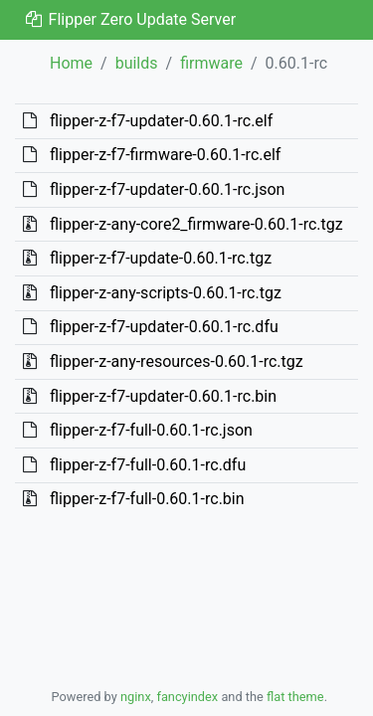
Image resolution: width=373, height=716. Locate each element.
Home (71, 63)
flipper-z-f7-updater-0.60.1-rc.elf (161, 120)
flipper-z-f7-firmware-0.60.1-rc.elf (165, 154)
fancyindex (187, 696)
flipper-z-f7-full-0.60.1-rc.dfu (148, 464)
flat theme (295, 696)
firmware (211, 63)
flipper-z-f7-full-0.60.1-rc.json (151, 430)
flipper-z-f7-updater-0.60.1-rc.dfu (164, 326)
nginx (135, 696)
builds (136, 63)
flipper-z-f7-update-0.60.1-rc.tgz (161, 258)
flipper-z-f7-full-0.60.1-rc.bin (147, 498)
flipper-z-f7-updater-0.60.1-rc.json (167, 189)
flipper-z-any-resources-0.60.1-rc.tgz (176, 361)
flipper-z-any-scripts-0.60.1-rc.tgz (165, 292)
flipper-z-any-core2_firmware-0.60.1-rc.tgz (196, 224)
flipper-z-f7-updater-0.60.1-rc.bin (163, 396)
